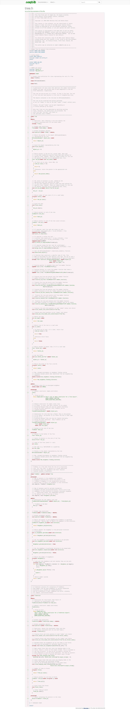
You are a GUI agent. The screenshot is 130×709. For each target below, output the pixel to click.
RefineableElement (37, 138)
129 (27, 196)
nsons (39, 196)
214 (27, 318)
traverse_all (38, 279)
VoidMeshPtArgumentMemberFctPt (54, 272)
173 (27, 259)
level (39, 365)
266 (27, 392)
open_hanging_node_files (47, 655)
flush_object (38, 146)
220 (27, 326)
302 (27, 444)
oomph (37, 73)
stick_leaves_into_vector (42, 309)
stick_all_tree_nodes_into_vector (45, 314)
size (41, 163)
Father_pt (40, 351)
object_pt (46, 138)
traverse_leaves (39, 298)
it (58, 564)
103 (27, 159)
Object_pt (40, 140)
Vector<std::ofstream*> (51, 657)
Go (99, 2)
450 (27, 655)
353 (27, 517)
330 (27, 484)
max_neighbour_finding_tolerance (50, 376)
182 (27, 272)
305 (27, 448)
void (38, 266)
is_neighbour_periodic (41, 532)
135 (27, 205)
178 (27, 266)
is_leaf (37, 326)
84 (27, 132)
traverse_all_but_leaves (42, 292)
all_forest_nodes (69, 640)
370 (27, 541)
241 (27, 356)
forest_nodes (63, 635)
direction (56, 522)
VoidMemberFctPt (49, 266)
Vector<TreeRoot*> (44, 602)
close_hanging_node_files (42, 664)
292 (27, 429)
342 (27, 501)
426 (27, 621)
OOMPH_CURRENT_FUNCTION (52, 398)
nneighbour (41, 558)
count (40, 562)
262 (27, 386)
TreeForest (37, 595)
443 (27, 645)
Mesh (49, 242)
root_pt (41, 213)
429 (27, 625)
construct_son (45, 259)
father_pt (60, 261)
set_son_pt (38, 188)
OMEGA (44, 386)
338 (27, 495)
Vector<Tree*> (50, 188)
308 (27, 452)
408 (27, 595)
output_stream (64, 657)
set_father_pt (39, 356)
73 (27, 116)
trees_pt (52, 602)
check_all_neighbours (46, 645)
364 (27, 532)
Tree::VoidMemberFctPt (49, 279)
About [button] (52, 2)
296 (27, 435)
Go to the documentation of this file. (35, 11)
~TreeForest (40, 631)
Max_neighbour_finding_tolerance (47, 379)
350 (27, 512)
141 (27, 213)
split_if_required (40, 233)
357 (27, 522)
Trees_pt (40, 672)
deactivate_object (40, 252)
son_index (49, 159)
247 (27, 365)
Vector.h (38, 69)
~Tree (38, 123)
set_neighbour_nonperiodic (42, 549)
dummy (44, 128)
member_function (61, 279)
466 (27, 678)
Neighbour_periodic (49, 495)
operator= (38, 132)
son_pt (37, 159)
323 (27, 474)
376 (27, 549)
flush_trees (38, 687)
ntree (39, 670)
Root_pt (40, 216)
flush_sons (38, 205)
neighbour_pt (42, 522)
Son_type (40, 321)
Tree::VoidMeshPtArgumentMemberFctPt (54, 285)
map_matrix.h (39, 70)
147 (27, 222)
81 (27, 128)
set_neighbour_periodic (42, 541)
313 (27, 459)
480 (27, 698)
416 (27, 607)
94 (27, 146)
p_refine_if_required (41, 242)
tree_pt (40, 678)
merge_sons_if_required (42, 248)
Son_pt (37, 163)
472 (27, 687)
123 (27, 188)
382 (27, 558)
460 (27, 670)
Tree (35, 116)
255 (27, 376)
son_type (58, 262)
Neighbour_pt (51, 484)
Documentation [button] (43, 2)
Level (39, 368)
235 (27, 348)
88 (27, 138)
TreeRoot (34, 213)
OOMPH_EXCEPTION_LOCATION (53, 399)
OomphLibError (41, 396)
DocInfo (55, 645)
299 (27, 439)
